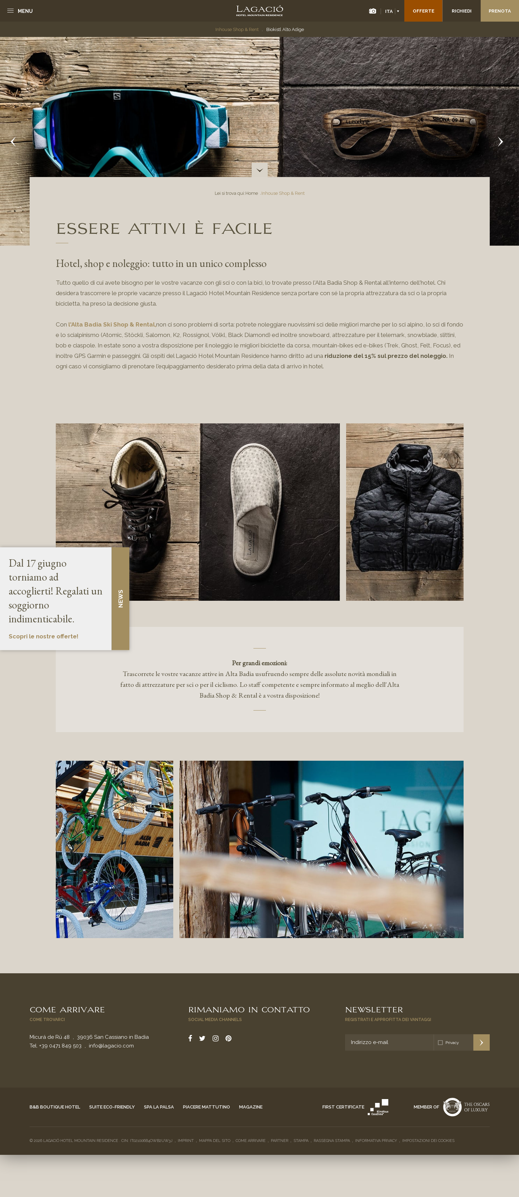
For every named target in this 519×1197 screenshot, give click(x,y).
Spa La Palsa (159, 1107)
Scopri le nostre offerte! (43, 635)
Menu (25, 11)
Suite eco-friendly (112, 1107)
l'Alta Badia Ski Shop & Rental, (112, 324)
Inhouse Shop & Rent (237, 29)
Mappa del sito (214, 1140)
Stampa (300, 1140)
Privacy (452, 1042)
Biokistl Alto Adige (285, 29)
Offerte (423, 11)
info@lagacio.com (111, 1046)
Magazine (250, 1107)
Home (251, 193)
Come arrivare (67, 1009)
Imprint (186, 1140)
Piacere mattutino (206, 1107)
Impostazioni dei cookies (428, 1140)
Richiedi (462, 11)
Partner (279, 1140)
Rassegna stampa (332, 1140)
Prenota (500, 11)
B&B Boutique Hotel (55, 1107)
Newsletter (374, 1009)
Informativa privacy (376, 1140)
